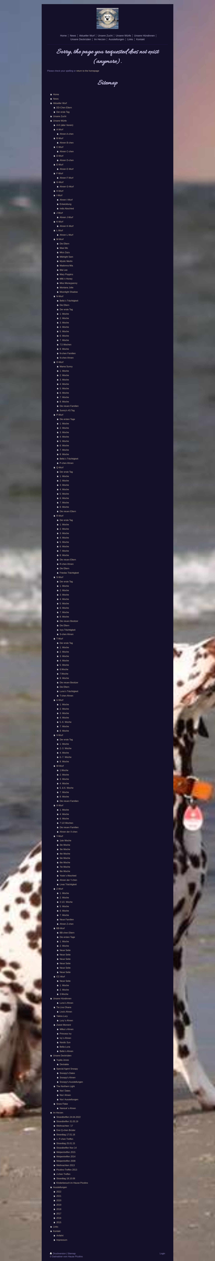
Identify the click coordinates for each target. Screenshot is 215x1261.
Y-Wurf (59, 836)
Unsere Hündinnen (62, 998)
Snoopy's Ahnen (67, 1077)
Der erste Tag (63, 112)
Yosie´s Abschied (68, 875)
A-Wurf (59, 129)
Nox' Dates (65, 1091)
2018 (58, 1209)
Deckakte (64, 1064)
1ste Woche (65, 840)
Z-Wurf (59, 889)
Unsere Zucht (59, 116)
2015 (58, 1222)
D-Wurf (59, 156)
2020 (58, 1200)
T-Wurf (59, 638)
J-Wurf (59, 213)
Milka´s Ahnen (66, 1029)
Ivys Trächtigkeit (67, 630)
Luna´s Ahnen (66, 1003)
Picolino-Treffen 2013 (66, 1170)
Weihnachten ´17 (64, 1126)
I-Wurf (59, 195)
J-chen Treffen (63, 1174)
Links (55, 1227)
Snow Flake (62, 1104)
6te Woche (65, 862)
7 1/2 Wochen (66, 823)
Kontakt (56, 1231)
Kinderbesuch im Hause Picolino (72, 1183)
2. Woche (64, 318)
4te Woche (65, 854)
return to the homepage (87, 71)
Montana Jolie (66, 287)
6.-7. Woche (65, 757)
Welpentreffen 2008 (65, 1161)
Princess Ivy (65, 1034)
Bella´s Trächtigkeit (69, 301)
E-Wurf (59, 164)
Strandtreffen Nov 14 (66, 1148)
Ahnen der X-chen (68, 832)
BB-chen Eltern (67, 933)
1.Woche (64, 770)
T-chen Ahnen (66, 696)
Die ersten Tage (67, 419)
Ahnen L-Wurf (66, 235)
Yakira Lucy (62, 1016)
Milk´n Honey (66, 279)
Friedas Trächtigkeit (69, 573)
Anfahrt (59, 1235)
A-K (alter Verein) (64, 125)
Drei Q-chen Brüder (65, 1130)
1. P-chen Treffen (64, 1139)
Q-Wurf (59, 467)
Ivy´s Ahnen (65, 1038)
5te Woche (65, 858)
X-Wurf (59, 805)
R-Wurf (59, 516)
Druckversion (58, 1253)
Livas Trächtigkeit (68, 884)
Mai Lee (63, 270)
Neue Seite (65, 950)
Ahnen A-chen (66, 134)
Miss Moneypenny (68, 283)
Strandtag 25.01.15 (65, 1143)
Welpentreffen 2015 (65, 1152)
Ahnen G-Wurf (67, 186)
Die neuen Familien (69, 406)
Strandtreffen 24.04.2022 (68, 1117)
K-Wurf (59, 222)
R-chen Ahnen (66, 564)
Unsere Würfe (60, 121)
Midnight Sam (66, 257)
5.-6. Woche (65, 722)
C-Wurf (59, 147)
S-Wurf (59, 577)
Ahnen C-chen (67, 151)
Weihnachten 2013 (65, 1165)
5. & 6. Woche (66, 788)
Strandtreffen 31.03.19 (67, 1121)
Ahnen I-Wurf (66, 200)
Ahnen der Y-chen (68, 880)
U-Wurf (59, 700)
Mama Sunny (66, 366)
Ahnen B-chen (66, 143)
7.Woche (64, 674)
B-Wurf (59, 138)
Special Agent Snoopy (67, 1069)
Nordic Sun (65, 1042)
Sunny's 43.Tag (67, 410)
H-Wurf (59, 191)
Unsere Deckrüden (62, 1055)
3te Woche (65, 849)
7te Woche (65, 867)
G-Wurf (59, 182)
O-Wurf (59, 362)
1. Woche (64, 314)
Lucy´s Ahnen (66, 1020)
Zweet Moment (63, 1025)
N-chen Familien (68, 353)
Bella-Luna (65, 1047)
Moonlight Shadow (69, 292)
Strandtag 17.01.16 (65, 1134)
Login (162, 1253)
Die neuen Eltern (68, 511)
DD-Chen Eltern (64, 107)
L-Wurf (59, 230)
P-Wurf (59, 415)
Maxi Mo (64, 248)
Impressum (61, 1240)
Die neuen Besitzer (69, 621)
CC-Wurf (60, 976)
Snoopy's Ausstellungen (71, 1082)
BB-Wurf (60, 928)
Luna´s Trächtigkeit (69, 691)
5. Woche (64, 331)
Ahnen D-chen (67, 160)
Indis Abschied (67, 208)
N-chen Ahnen (66, 358)
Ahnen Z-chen (66, 924)
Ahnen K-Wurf (66, 226)
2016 (58, 1218)
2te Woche (65, 845)
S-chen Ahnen (66, 634)
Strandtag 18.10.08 (65, 1178)
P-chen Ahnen (66, 463)
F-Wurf (59, 173)
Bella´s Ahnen (66, 1051)
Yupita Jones (62, 1060)
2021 (58, 1196)
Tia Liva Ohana (63, 1007)
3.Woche (64, 994)
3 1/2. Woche (66, 902)
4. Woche (64, 327)
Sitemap (72, 1253)
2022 (58, 1192)
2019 (58, 1205)
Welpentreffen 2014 (65, 1156)
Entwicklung (65, 204)
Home (56, 94)
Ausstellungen (60, 1187)
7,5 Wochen (65, 344)
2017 (58, 1213)
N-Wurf (59, 296)
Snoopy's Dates (67, 1073)
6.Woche (64, 669)
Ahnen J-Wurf (66, 217)
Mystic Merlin (66, 261)
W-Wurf (60, 766)
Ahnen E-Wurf (66, 169)
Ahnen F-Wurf (66, 178)
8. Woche (64, 349)
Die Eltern (64, 243)
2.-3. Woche (65, 748)
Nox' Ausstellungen (69, 1099)
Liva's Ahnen (66, 1012)
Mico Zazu (65, 252)
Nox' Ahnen (65, 1095)
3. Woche (64, 322)
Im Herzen (58, 1113)
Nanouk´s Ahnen (68, 1108)
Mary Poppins (66, 274)
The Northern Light (65, 1086)
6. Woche (64, 336)
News (56, 99)
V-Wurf (59, 735)
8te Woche (65, 871)
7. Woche (64, 340)
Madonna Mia (66, 265)
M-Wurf (59, 239)
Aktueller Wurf (60, 103)
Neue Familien (67, 919)
